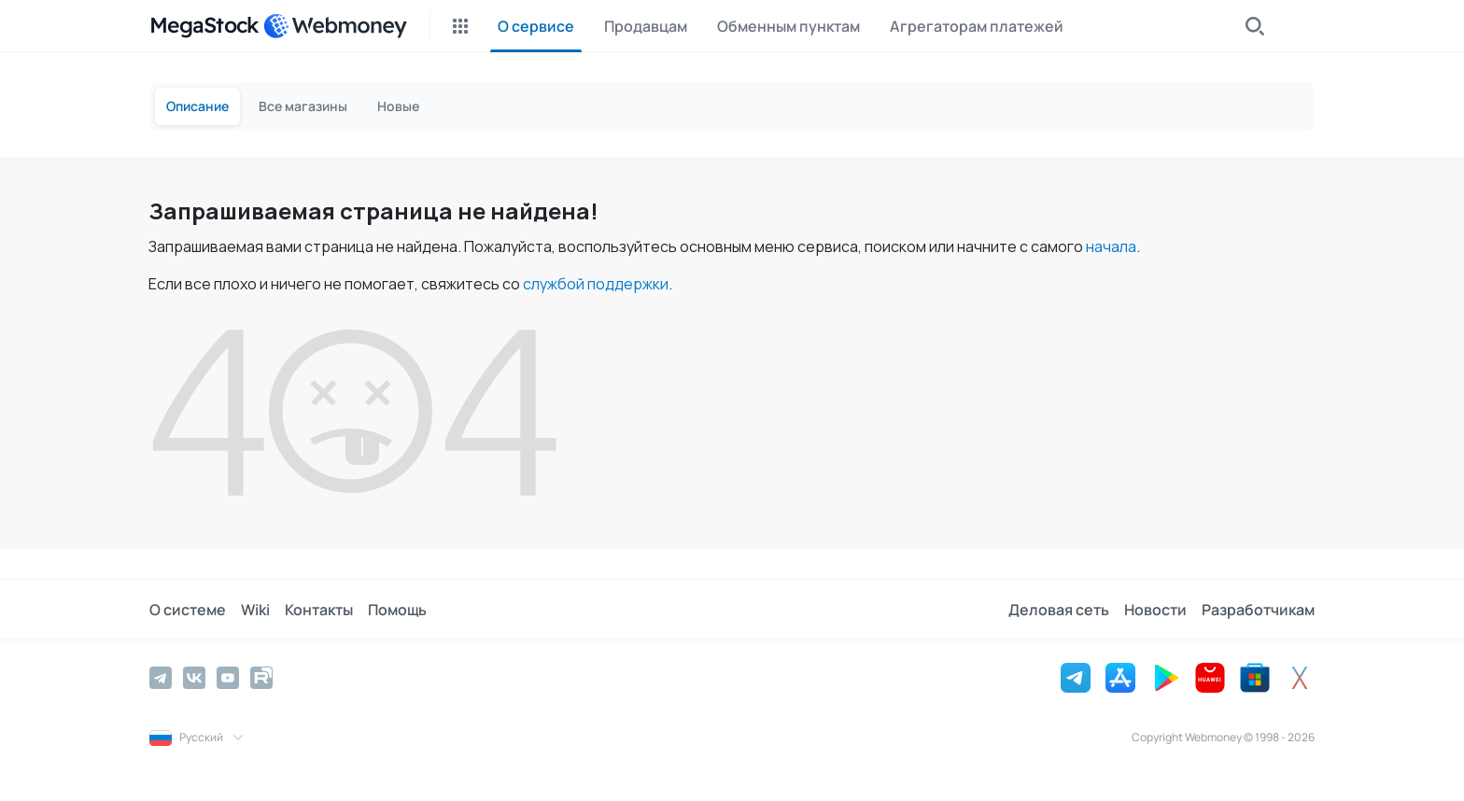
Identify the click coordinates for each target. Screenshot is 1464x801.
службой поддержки (596, 284)
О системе (187, 609)
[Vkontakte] (194, 678)
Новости (1155, 609)
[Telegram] (160, 678)
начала (1111, 246)
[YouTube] (228, 678)
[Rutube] (261, 678)
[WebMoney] (335, 26)
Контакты (319, 609)
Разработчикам (1258, 609)
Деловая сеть (1058, 609)
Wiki (255, 609)
